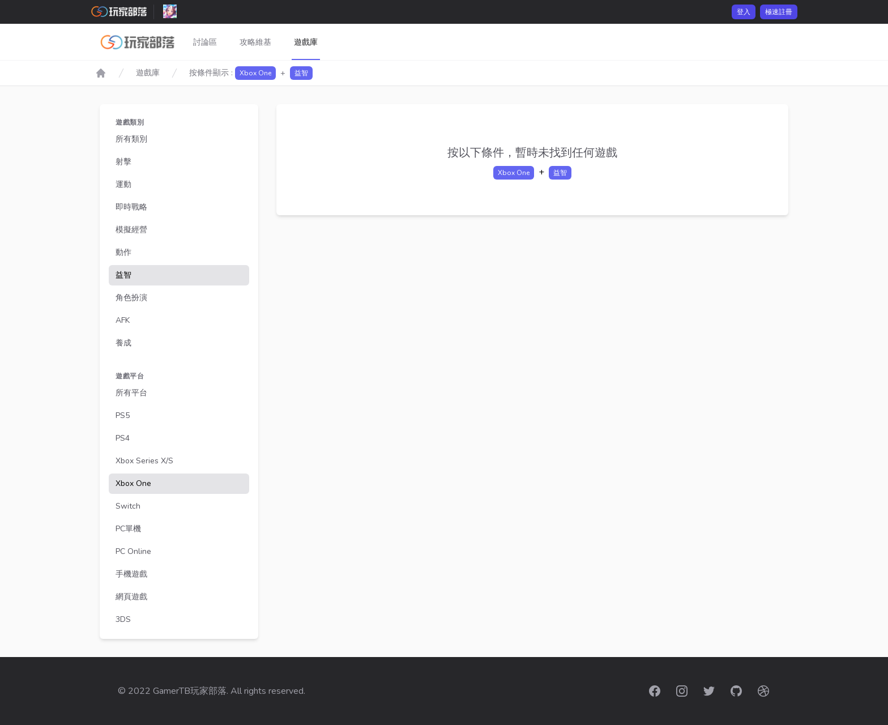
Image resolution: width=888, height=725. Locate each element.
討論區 (205, 42)
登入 (743, 11)
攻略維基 (255, 42)
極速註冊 (778, 11)
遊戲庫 (306, 42)
